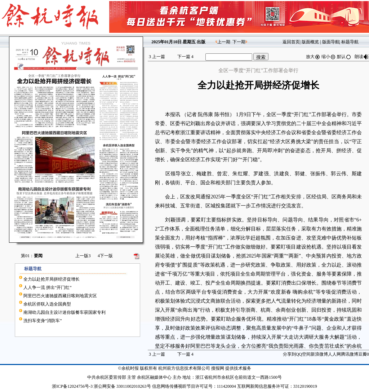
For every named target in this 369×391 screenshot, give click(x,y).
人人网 (334, 354)
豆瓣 (362, 354)
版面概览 (310, 41)
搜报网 (217, 368)
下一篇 (185, 56)
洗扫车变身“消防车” (42, 320)
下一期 (238, 41)
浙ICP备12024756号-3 (72, 386)
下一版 (105, 255)
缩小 (328, 56)
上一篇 (157, 56)
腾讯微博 (349, 354)
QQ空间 (303, 354)
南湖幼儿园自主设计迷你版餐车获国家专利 (64, 312)
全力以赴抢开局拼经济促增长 (51, 279)
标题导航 (350, 41)
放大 (313, 56)
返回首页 (291, 41)
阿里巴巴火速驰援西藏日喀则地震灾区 (60, 295)
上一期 (223, 41)
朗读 (362, 56)
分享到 (289, 354)
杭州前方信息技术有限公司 (184, 368)
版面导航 (330, 41)
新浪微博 (319, 354)
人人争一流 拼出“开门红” (47, 287)
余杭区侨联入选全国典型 (47, 304)
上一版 (82, 255)
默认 (344, 56)
